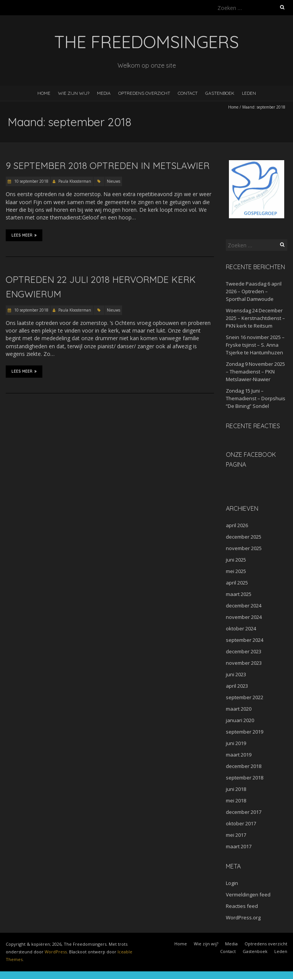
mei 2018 (236, 800)
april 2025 (237, 582)
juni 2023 (236, 674)
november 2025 (244, 548)
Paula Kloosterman (74, 181)
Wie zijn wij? (73, 93)
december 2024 (243, 605)
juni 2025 (236, 559)
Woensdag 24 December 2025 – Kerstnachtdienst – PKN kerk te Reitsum (255, 318)
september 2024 (244, 639)
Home (43, 93)
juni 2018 (236, 789)
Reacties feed (242, 906)
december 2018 (243, 766)
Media (104, 93)
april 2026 (237, 525)
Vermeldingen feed (248, 894)
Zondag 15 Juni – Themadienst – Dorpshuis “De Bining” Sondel (255, 398)
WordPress (56, 952)
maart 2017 (238, 846)
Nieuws (113, 181)
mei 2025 (236, 571)
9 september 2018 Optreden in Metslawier (107, 165)
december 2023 (243, 651)
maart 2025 (238, 594)
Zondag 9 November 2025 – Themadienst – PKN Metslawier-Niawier (255, 371)
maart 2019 (238, 754)
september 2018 (244, 777)
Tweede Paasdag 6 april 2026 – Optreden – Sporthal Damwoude (254, 291)
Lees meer (24, 235)
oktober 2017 (241, 823)
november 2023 (244, 662)
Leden (249, 93)
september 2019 (244, 731)
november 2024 (244, 617)
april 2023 (237, 685)
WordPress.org (243, 917)
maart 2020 (238, 708)
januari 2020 (240, 720)
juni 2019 (236, 743)
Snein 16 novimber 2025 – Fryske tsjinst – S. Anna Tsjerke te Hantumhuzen (255, 345)
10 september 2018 (30, 181)
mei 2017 (236, 834)
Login (232, 883)
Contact (188, 93)
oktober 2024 (241, 628)
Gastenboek (219, 93)
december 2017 (243, 812)
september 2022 (244, 697)
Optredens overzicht (144, 93)
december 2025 (243, 536)
